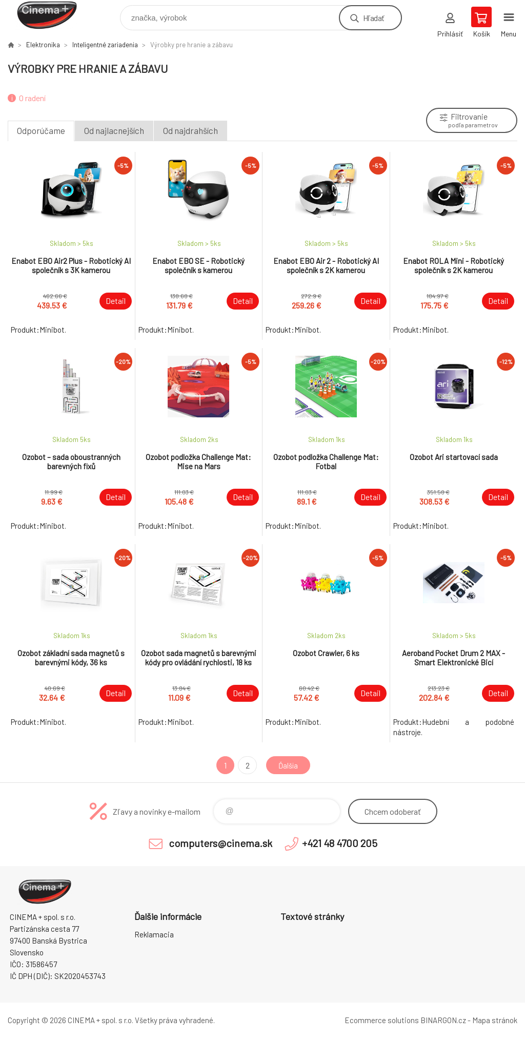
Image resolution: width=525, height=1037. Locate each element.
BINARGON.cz (443, 1020)
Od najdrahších (190, 130)
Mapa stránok (494, 1020)
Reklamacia (154, 934)
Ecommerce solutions (382, 1020)
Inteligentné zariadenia (105, 45)
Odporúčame (41, 130)
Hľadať (373, 18)
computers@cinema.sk (220, 843)
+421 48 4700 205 (339, 843)
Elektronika (43, 45)
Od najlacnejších (114, 130)
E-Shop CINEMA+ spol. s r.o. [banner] (53, 15)
